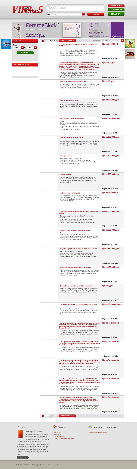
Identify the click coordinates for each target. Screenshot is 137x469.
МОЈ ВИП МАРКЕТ (116, 6)
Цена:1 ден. (108, 286)
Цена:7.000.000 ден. (111, 118)
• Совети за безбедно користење (63, 438)
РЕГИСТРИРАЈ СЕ (116, 10)
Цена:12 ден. (108, 81)
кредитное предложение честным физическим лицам (78, 249)
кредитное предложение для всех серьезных (75, 267)
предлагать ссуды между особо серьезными (75, 230)
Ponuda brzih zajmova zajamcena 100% (73, 81)
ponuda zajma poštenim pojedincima (72, 119)
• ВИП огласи (57, 434)
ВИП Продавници (67, 40)
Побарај (96, 14)
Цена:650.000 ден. (111, 137)
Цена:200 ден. (109, 63)
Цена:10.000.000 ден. (112, 304)
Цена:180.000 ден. (111, 100)
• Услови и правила (59, 436)
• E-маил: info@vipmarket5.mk (97, 432)
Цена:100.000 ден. (111, 230)
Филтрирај (25, 53)
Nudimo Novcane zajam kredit (70, 193)
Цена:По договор (110, 323)
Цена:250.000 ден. (111, 211)
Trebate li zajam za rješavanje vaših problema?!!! (76, 286)
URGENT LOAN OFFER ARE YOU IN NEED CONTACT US (78, 304)
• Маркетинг (57, 432)
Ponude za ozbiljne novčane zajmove (72, 137)
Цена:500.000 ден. (111, 174)
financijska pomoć (66, 156)
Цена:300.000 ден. (111, 155)
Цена (15, 45)
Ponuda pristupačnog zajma (69, 100)
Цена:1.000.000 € (110, 44)
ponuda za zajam (65, 174)
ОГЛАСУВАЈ (116, 14)
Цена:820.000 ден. (111, 248)
